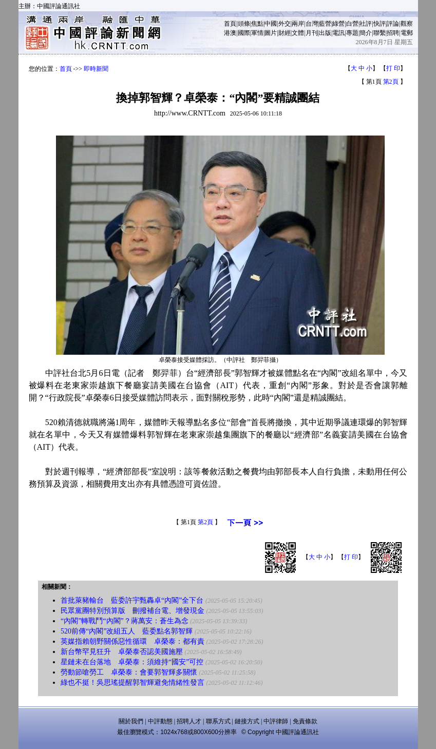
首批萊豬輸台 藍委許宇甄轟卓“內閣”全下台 (132, 600)
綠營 (338, 23)
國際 (244, 32)
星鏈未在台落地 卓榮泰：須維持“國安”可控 (132, 662)
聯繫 (379, 32)
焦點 (257, 23)
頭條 (244, 23)
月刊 (312, 32)
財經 (284, 32)
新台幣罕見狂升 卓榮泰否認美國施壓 (122, 652)
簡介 (365, 32)
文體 (298, 32)
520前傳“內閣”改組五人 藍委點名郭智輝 (127, 631)
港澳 (230, 32)
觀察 (407, 23)
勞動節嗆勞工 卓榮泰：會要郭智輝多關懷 (129, 672)
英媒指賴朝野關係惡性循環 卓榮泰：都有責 (132, 641)
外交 (284, 23)
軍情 (257, 32)
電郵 (407, 32)
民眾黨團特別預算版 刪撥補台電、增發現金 (132, 610)
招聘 (393, 32)
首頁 (230, 23)
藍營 (325, 23)
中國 (270, 23)
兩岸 (298, 23)
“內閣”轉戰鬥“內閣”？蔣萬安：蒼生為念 (124, 621)
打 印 (393, 68)
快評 (379, 23)
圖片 (270, 32)
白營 (352, 23)
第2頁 (391, 81)
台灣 (312, 23)
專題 (352, 32)
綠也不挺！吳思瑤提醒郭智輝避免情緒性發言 (132, 682)
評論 (393, 23)
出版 (325, 32)
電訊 (338, 32)
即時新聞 (96, 68)
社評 (365, 23)
